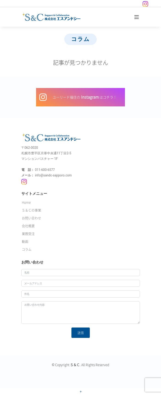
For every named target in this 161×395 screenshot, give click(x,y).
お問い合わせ (31, 217)
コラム (26, 249)
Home (26, 202)
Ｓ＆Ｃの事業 (31, 210)
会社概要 (28, 225)
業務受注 (28, 233)
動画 (25, 241)
